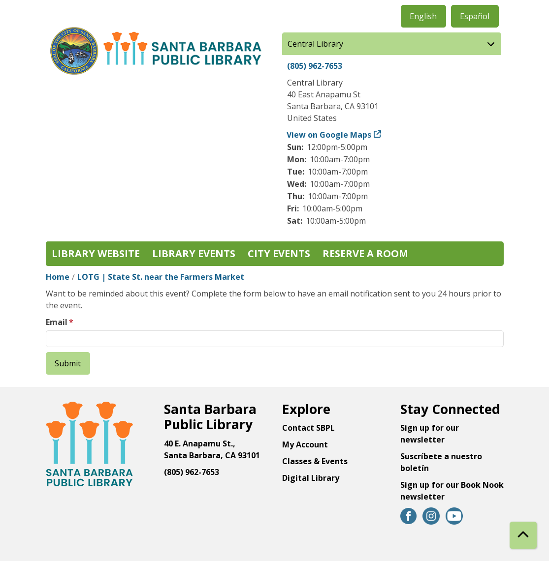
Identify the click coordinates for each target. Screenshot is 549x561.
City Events (279, 253)
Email (56, 322)
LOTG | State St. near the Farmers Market (160, 276)
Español (474, 16)
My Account (305, 444)
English (423, 16)
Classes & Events (315, 461)
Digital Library (310, 477)
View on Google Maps (329, 134)
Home (57, 276)
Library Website (96, 253)
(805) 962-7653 (314, 65)
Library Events (193, 253)
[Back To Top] (523, 535)
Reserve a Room (365, 253)
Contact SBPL (308, 427)
